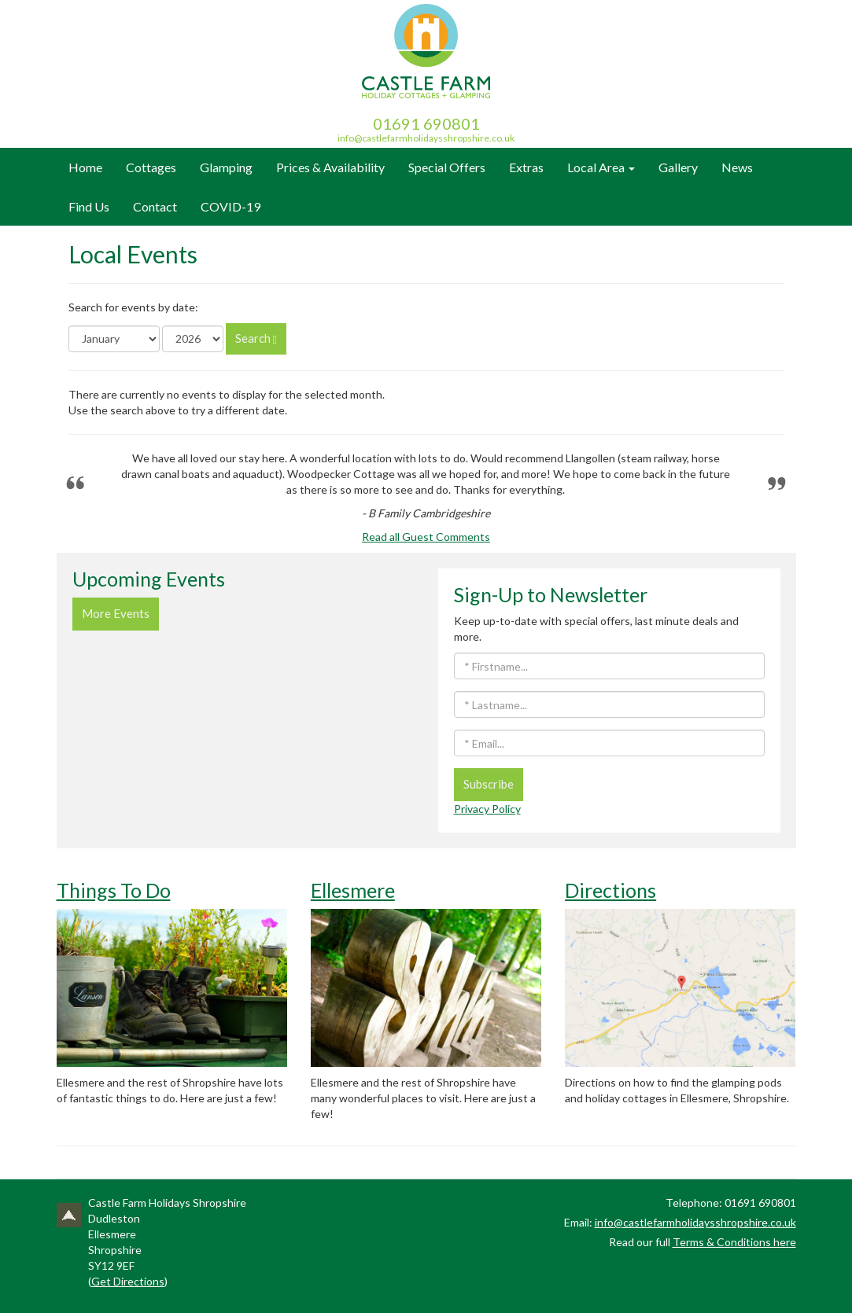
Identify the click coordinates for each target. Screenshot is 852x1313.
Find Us (88, 206)
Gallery (678, 167)
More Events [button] (115, 613)
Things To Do (114, 890)
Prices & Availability (330, 167)
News (737, 167)
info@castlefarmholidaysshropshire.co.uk (426, 138)
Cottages (151, 167)
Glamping (226, 167)
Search (256, 338)
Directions (610, 890)
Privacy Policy (487, 808)
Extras (526, 167)
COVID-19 (230, 206)
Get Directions (127, 1281)
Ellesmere (353, 890)
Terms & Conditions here (734, 1242)
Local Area (601, 167)
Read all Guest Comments (426, 536)
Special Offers (446, 167)
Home (85, 167)
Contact (155, 206)
